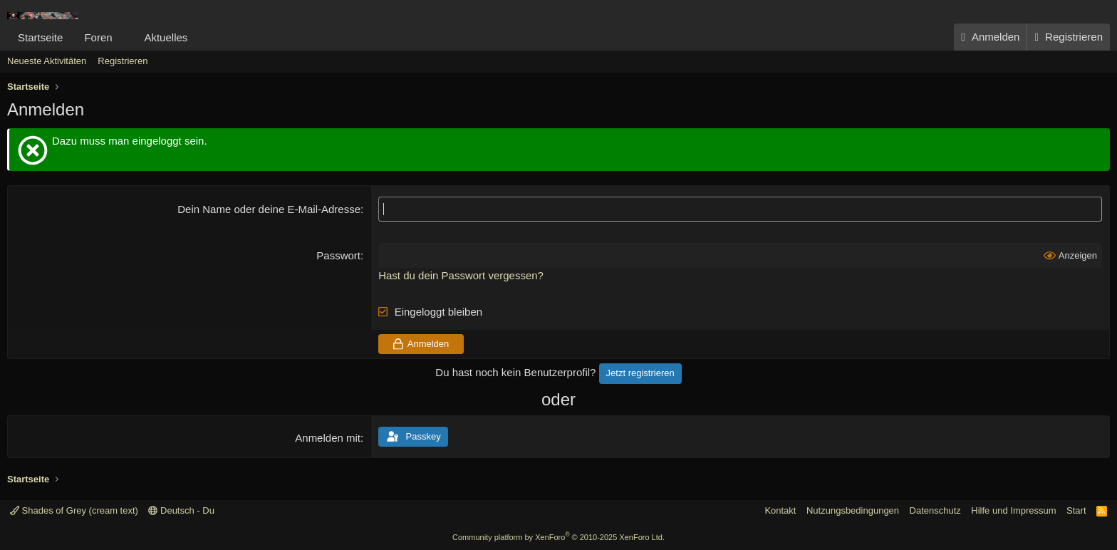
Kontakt (780, 510)
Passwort (338, 255)
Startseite (40, 37)
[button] (123, 37)
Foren (98, 37)
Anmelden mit (327, 438)
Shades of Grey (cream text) (74, 510)
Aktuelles (165, 37)
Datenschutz (935, 510)
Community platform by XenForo (558, 537)
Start (1076, 510)
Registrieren (122, 61)
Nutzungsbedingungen (852, 510)
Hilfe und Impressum (1013, 510)
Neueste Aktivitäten (46, 61)
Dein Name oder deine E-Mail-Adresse (268, 209)
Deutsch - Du (181, 510)
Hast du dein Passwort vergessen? (461, 275)
